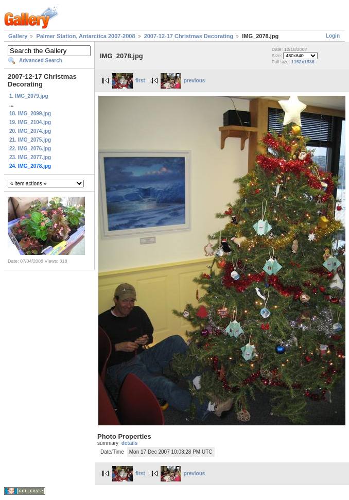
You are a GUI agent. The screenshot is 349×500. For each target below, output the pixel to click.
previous (183, 80)
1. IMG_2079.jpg (28, 96)
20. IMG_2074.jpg (30, 131)
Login (333, 36)
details (129, 443)
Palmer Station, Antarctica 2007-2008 (85, 36)
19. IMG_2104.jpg (30, 122)
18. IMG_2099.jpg (30, 113)
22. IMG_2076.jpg (30, 148)
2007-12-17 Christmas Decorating (189, 36)
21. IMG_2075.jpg (30, 140)
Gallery (17, 36)
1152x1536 (303, 61)
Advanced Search (40, 60)
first (128, 80)
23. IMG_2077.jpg (30, 157)
